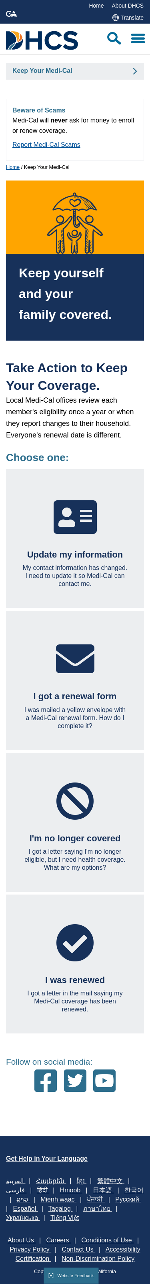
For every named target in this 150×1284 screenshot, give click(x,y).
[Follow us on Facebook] (45, 1081)
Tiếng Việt (64, 1217)
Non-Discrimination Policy (98, 1258)
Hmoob (71, 1190)
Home (96, 5)
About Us (22, 1240)
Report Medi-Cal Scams (46, 144)
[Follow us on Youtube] (104, 1081)
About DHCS (128, 5)
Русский (128, 1199)
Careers (58, 1240)
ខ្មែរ (81, 1181)
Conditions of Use (107, 1240)
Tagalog (60, 1208)
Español (25, 1208)
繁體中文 (110, 1181)
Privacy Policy (30, 1249)
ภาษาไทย (97, 1208)
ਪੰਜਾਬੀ (95, 1199)
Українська (23, 1217)
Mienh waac (58, 1199)
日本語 (103, 1190)
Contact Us (79, 1249)
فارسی (16, 1190)
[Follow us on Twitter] (75, 1081)
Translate (128, 17)
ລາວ (23, 1199)
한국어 (134, 1190)
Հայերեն (51, 1181)
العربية (15, 1181)
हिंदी (43, 1190)
